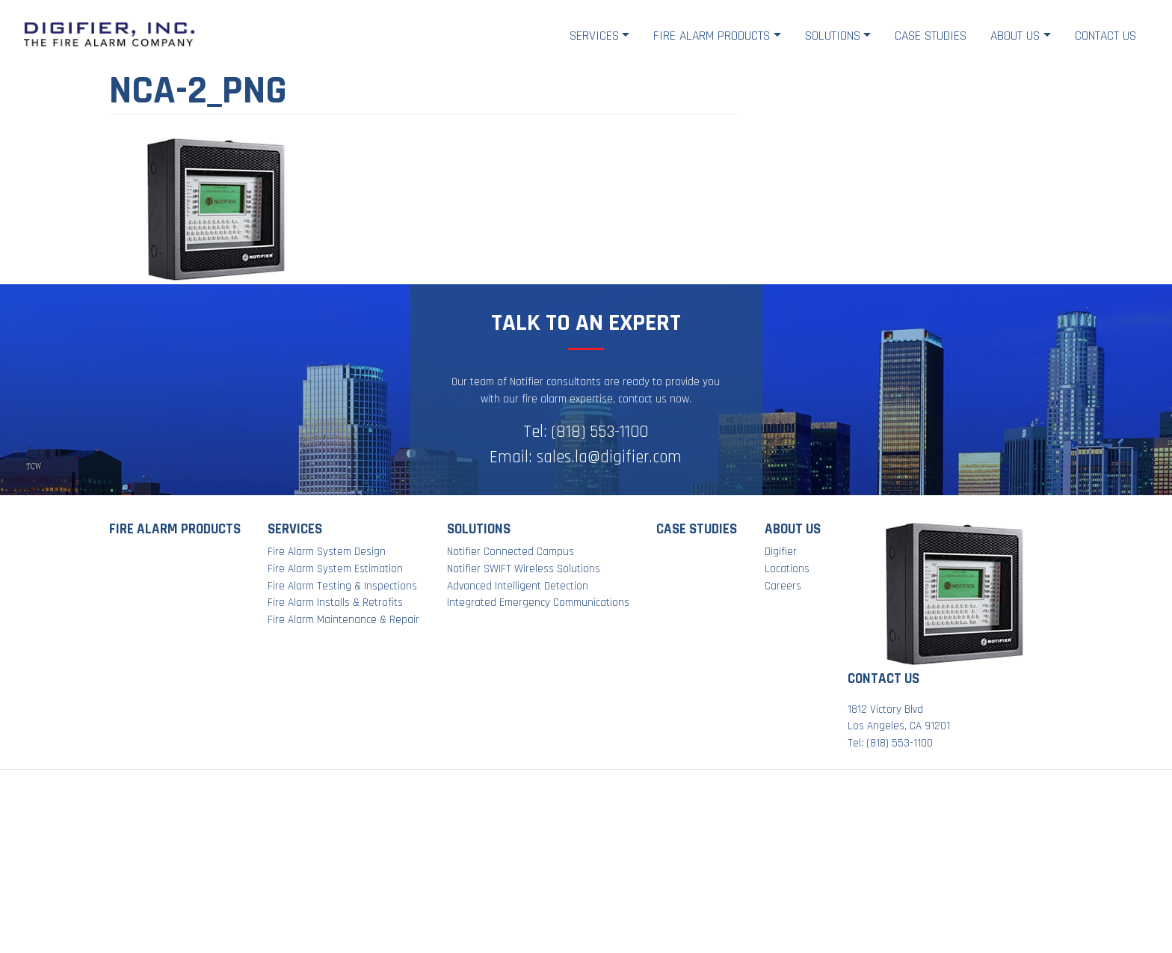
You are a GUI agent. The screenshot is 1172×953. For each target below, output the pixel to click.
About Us (1015, 35)
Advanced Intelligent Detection (517, 586)
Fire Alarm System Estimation (335, 569)
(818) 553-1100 (600, 432)
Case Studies (930, 35)
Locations (787, 569)
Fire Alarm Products (711, 35)
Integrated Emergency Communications (538, 602)
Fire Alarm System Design (327, 552)
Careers (783, 586)
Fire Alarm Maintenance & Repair (343, 620)
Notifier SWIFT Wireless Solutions (523, 569)
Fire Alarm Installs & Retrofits (335, 602)
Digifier (781, 552)
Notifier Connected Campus (510, 552)
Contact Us (1105, 35)
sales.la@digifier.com (609, 457)
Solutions (832, 35)
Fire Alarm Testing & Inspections (342, 586)
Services (594, 35)
